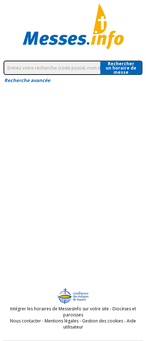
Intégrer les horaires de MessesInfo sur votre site (59, 309)
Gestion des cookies (102, 321)
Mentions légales (62, 321)
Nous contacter (25, 321)
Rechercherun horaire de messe (121, 68)
